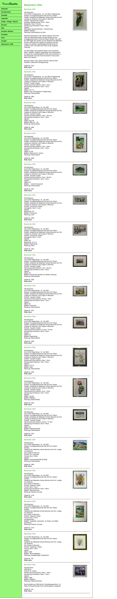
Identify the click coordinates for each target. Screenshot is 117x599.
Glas (2, 28)
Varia (3, 38)
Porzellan (4, 34)
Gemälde (4, 15)
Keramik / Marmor (7, 31)
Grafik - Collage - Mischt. (9, 22)
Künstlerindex (6, 12)
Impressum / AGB (7, 44)
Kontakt (4, 41)
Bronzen (4, 25)
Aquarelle (4, 18)
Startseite (4, 9)
